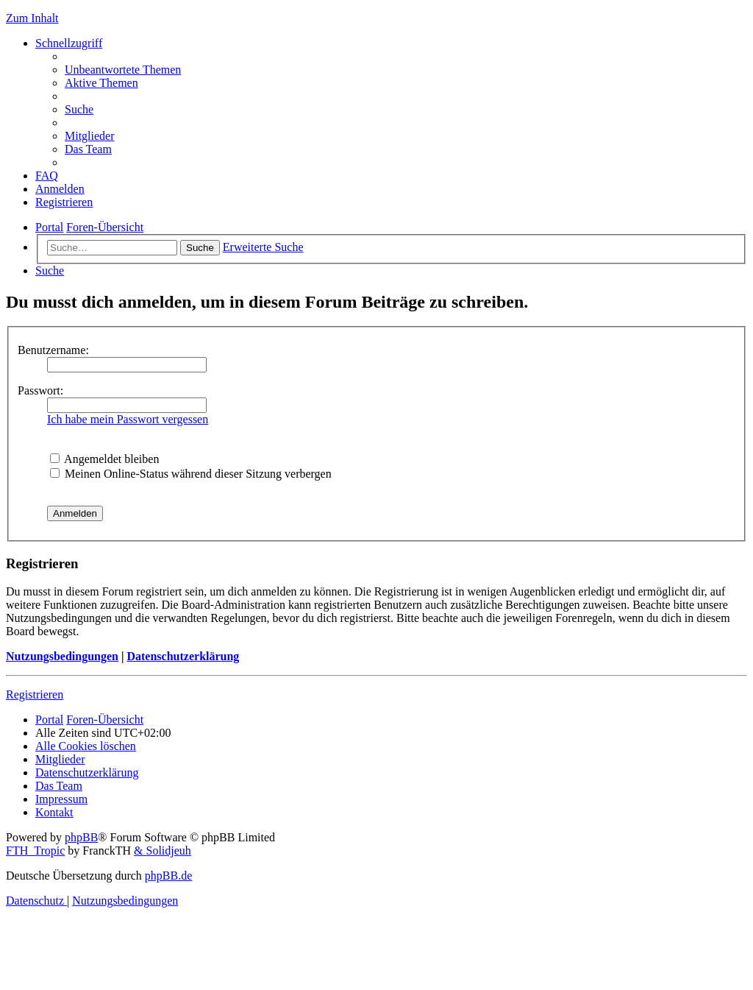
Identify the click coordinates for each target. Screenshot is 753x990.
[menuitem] (123, 69)
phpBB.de (168, 875)
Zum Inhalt (32, 18)
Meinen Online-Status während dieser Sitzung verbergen (191, 473)
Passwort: (40, 390)
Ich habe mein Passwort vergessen (127, 419)
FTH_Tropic (35, 850)
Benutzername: (53, 350)
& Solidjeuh (162, 850)
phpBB (81, 837)
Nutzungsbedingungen (62, 656)
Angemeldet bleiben (104, 459)
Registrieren (34, 694)
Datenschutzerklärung (182, 656)
